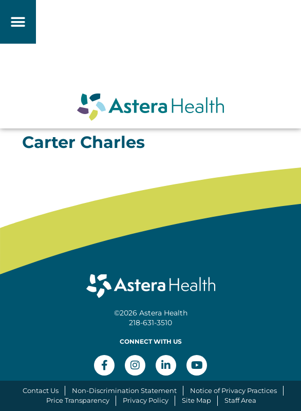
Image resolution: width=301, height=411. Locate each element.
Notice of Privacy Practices (233, 390)
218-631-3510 (150, 322)
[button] (18, 21)
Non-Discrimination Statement (124, 390)
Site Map (196, 400)
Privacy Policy (145, 400)
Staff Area (240, 400)
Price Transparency (77, 400)
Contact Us (41, 390)
